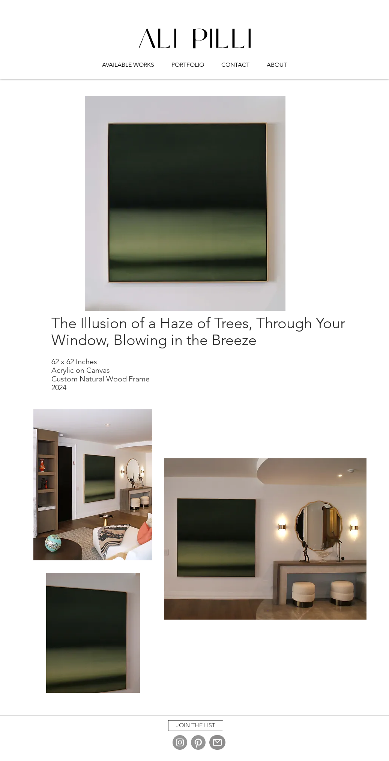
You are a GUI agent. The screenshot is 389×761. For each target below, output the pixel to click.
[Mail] (217, 742)
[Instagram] (180, 742)
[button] (128, 61)
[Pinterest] (198, 742)
